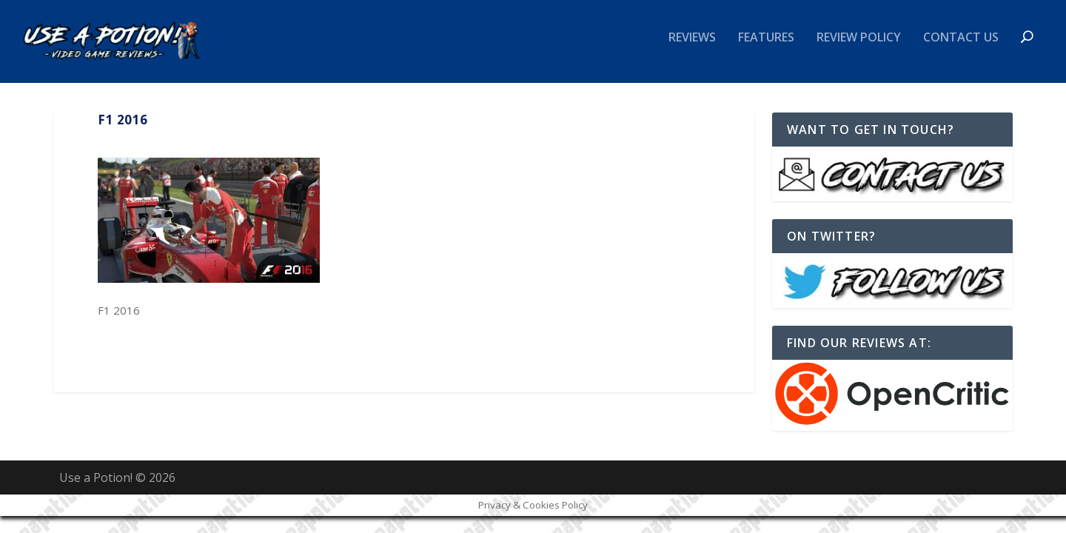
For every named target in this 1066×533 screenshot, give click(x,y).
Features (766, 47)
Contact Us (961, 47)
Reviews (692, 47)
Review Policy (859, 47)
